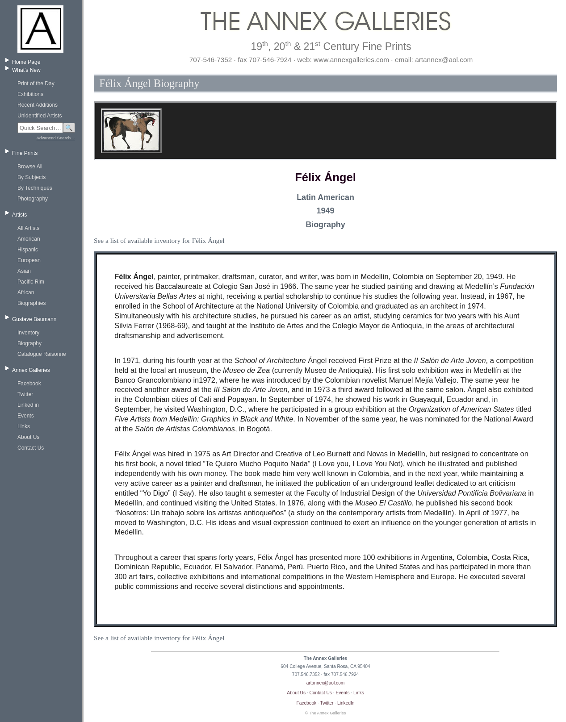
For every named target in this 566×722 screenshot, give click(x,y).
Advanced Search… (56, 137)
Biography (29, 343)
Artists (19, 215)
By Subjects (31, 177)
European (29, 260)
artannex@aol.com (325, 682)
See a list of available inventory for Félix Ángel (159, 240)
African (25, 292)
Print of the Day (36, 83)
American (28, 239)
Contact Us (30, 448)
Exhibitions (30, 94)
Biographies (31, 303)
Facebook (29, 383)
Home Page (26, 62)
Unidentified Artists (39, 116)
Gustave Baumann (34, 319)
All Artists (28, 228)
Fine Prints (25, 153)
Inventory (28, 333)
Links (23, 426)
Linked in (28, 405)
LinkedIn (346, 703)
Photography (32, 199)
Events (25, 416)
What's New (26, 70)
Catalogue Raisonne (41, 354)
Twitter (25, 394)
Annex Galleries (31, 370)
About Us (28, 437)
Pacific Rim (30, 282)
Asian (24, 271)
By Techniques (34, 188)
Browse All (29, 166)
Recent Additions (37, 105)
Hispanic (27, 249)
